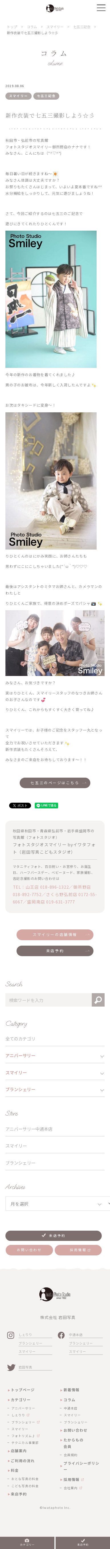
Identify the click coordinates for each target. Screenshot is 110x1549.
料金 (15, 1470)
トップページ (23, 1389)
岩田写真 (25, 1367)
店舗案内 (19, 1450)
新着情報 (72, 1389)
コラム (70, 1399)
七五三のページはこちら (54, 782)
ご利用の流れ (23, 1460)
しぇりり (25, 1334)
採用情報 (72, 1479)
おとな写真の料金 (25, 1478)
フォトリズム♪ (23, 1435)
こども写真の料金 (25, 1486)
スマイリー (16, 1145)
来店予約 (55, 950)
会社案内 (71, 1488)
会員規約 (71, 1454)
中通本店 (76, 1334)
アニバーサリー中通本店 (28, 1129)
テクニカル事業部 (25, 1442)
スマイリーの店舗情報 (55, 934)
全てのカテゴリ (20, 1038)
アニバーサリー (23, 1408)
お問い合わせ (75, 1430)
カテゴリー (21, 1399)
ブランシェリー (20, 1162)
